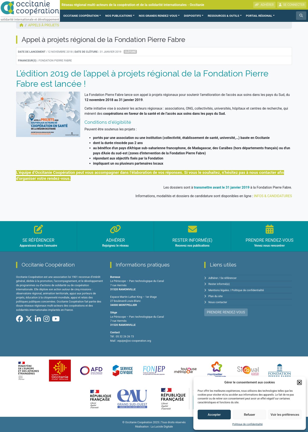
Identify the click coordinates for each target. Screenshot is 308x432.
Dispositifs (192, 15)
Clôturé (130, 51)
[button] (299, 382)
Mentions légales (218, 290)
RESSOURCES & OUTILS (223, 15)
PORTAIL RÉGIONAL (259, 15)
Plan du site (215, 296)
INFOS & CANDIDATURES (273, 196)
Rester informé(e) (219, 284)
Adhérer (213, 278)
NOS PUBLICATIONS (118, 15)
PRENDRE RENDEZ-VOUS (226, 312)
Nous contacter (217, 302)
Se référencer (229, 278)
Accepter (214, 415)
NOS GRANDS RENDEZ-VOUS (158, 15)
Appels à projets (43, 25)
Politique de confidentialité (247, 424)
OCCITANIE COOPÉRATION (81, 15)
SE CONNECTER (292, 4)
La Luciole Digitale (162, 426)
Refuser (249, 415)
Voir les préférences (285, 415)
